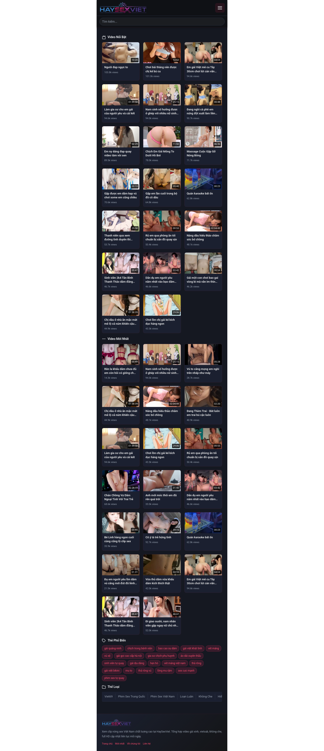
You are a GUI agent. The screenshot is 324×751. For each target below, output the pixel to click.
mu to (128, 670)
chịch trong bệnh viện (139, 648)
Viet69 (109, 696)
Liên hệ (146, 743)
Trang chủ (107, 743)
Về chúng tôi (133, 743)
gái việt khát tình (192, 648)
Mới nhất (120, 743)
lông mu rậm (164, 670)
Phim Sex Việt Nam (162, 696)
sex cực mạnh (186, 670)
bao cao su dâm (167, 648)
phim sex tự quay (114, 678)
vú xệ (107, 655)
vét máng (213, 648)
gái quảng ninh (112, 648)
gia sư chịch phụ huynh (161, 655)
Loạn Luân (186, 696)
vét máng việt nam (175, 663)
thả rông (196, 663)
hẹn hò (154, 663)
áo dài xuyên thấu (191, 655)
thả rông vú (144, 670)
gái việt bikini (111, 670)
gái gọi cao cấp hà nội (129, 655)
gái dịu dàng (137, 663)
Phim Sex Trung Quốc (131, 696)
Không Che (205, 696)
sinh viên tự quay (114, 663)
